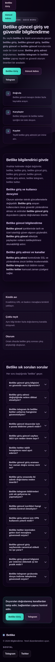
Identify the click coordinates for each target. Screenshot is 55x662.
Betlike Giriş (12, 71)
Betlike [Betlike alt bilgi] (9, 635)
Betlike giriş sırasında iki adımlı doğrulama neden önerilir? (22, 480)
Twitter (25, 653)
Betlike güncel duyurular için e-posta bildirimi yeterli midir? (25, 425)
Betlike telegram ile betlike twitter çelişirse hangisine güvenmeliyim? (23, 412)
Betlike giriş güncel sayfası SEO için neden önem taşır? (24, 437)
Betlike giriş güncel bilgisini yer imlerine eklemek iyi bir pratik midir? (24, 562)
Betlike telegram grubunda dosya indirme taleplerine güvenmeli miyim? (23, 577)
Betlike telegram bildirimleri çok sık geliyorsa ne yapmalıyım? (24, 495)
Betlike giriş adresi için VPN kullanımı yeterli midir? (24, 519)
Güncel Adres (8, 17)
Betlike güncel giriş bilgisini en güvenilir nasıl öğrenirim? (24, 384)
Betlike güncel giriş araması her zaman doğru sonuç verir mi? (24, 465)
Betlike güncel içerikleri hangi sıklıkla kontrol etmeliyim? (25, 508)
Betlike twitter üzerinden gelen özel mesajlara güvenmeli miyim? (22, 533)
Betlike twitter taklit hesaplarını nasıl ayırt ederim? (20, 451)
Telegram (10, 80)
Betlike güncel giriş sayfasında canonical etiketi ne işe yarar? (24, 548)
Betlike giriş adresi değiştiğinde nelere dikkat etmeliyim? (23, 398)
